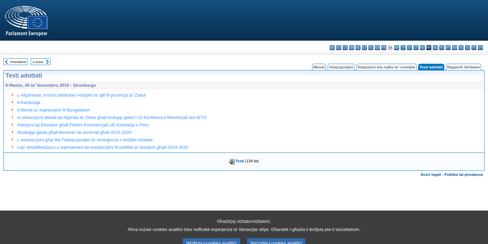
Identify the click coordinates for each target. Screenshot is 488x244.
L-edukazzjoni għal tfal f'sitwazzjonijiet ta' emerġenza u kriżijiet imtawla (85, 139)
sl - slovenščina (467, 47)
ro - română (454, 47)
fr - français (383, 47)
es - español (338, 47)
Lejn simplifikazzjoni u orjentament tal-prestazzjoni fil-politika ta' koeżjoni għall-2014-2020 (102, 147)
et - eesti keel (364, 47)
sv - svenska (480, 47)
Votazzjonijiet (341, 67)
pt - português (448, 47)
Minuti (319, 67)
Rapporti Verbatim (463, 67)
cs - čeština (345, 47)
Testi (240, 161)
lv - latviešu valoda (409, 47)
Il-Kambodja (28, 102)
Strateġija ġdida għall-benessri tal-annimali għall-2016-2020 (74, 132)
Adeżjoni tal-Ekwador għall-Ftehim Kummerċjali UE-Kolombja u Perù (83, 124)
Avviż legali (431, 174)
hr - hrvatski (396, 47)
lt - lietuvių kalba (416, 47)
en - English (377, 47)
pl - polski (441, 47)
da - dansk (351, 47)
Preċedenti (18, 62)
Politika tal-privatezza (463, 174)
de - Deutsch (358, 47)
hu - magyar (422, 47)
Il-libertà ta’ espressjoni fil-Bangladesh (53, 110)
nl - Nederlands (435, 47)
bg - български (332, 47)
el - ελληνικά (370, 47)
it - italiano (403, 47)
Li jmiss (38, 62)
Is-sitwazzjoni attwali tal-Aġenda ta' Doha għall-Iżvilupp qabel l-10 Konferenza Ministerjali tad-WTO (111, 117)
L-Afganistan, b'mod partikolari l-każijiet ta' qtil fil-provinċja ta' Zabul (81, 95)
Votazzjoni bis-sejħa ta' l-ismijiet (386, 67)
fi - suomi (473, 47)
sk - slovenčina (461, 47)
